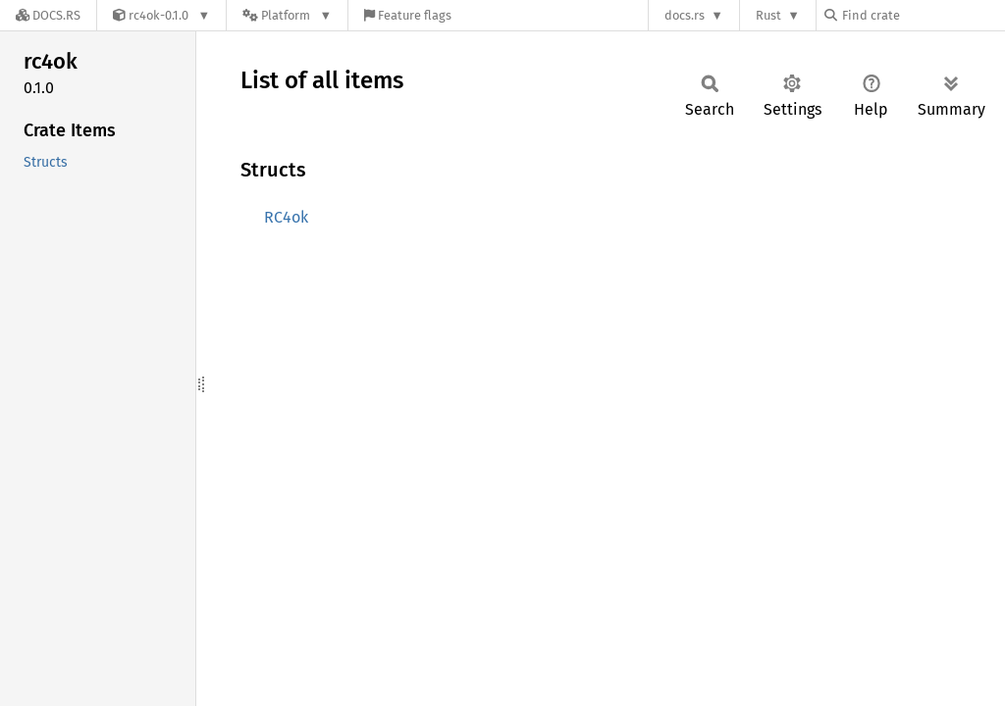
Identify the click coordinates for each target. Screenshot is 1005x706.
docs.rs (684, 15)
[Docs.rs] (48, 15)
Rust (768, 15)
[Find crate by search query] (922, 15)
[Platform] (287, 15)
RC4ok (286, 217)
